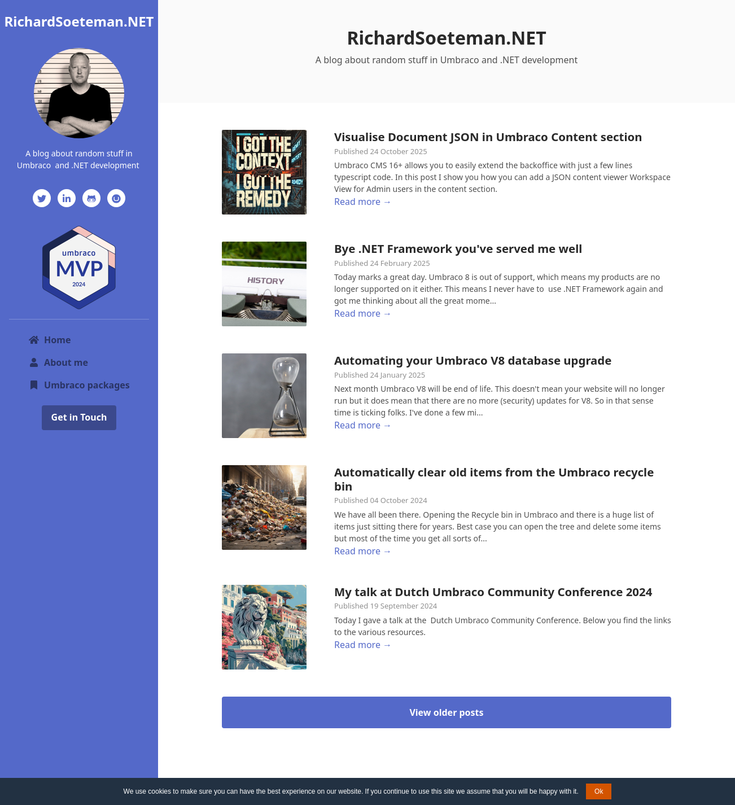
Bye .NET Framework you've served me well (458, 248)
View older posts (446, 712)
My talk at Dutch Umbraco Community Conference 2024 (493, 592)
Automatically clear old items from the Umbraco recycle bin (494, 478)
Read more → (363, 201)
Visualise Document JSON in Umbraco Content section (488, 137)
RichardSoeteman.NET (79, 21)
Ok (598, 791)
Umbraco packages (79, 385)
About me (58, 362)
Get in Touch (79, 417)
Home (49, 340)
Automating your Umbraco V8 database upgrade (472, 360)
